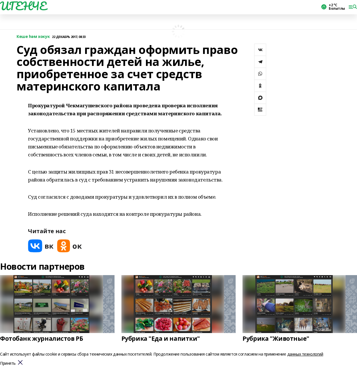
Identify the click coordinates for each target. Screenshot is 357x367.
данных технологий (305, 354)
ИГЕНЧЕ (23, 6)
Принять (8, 363)
